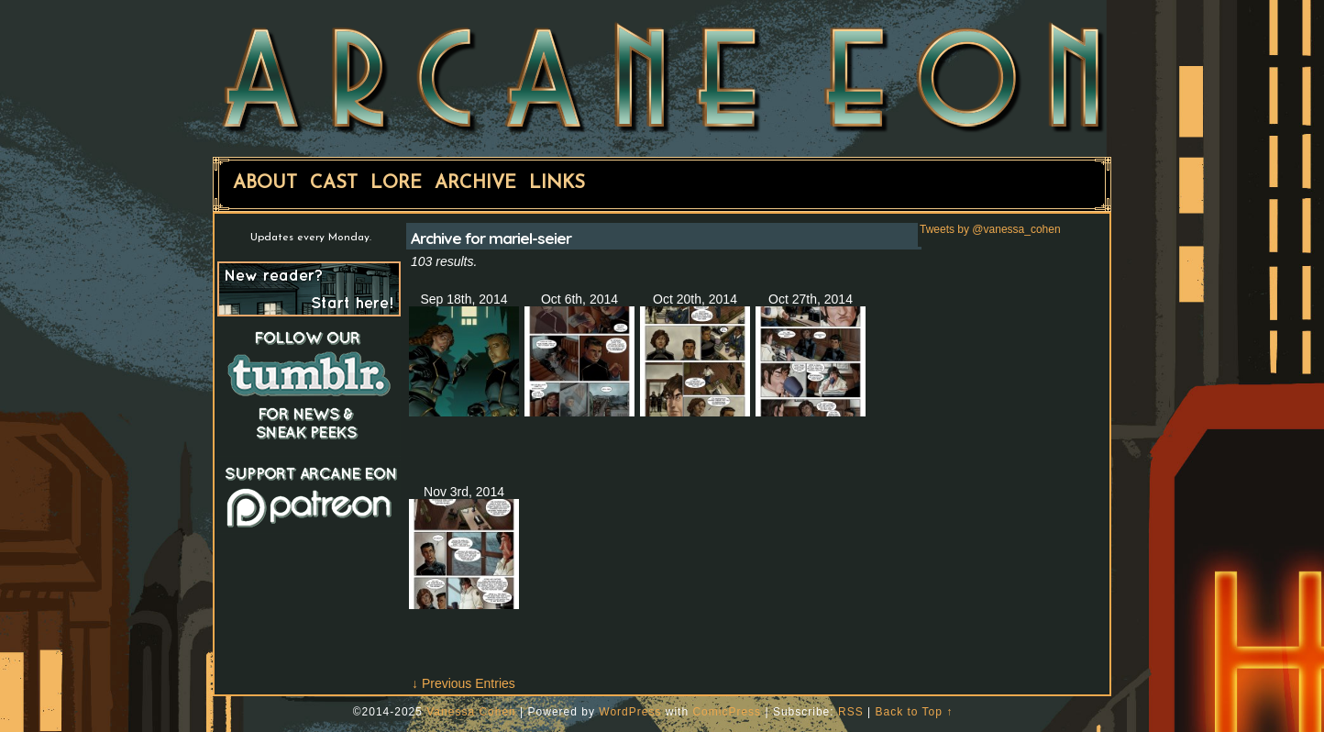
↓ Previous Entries (463, 683)
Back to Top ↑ (914, 711)
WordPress (630, 711)
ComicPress (726, 711)
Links (557, 183)
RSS (851, 711)
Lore (396, 183)
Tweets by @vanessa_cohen (990, 229)
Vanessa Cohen (471, 711)
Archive (475, 183)
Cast (334, 183)
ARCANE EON (662, 76)
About (265, 183)
